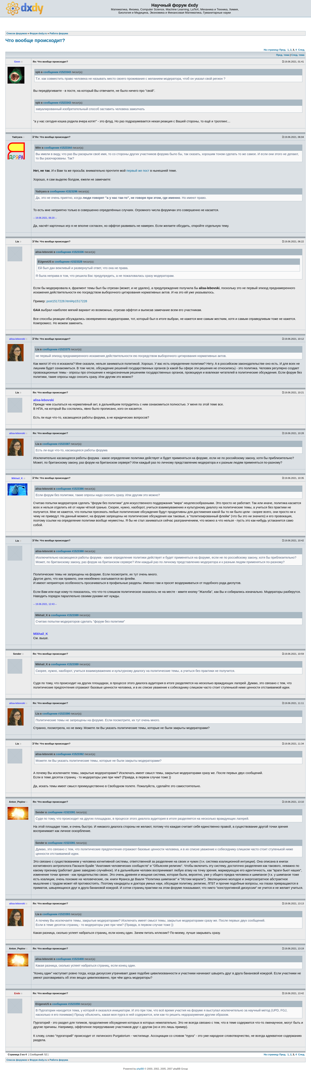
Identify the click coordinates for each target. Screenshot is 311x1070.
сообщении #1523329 (68, 261)
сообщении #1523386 (70, 488)
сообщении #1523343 (57, 72)
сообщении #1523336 (70, 252)
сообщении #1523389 (65, 615)
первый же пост (137, 170)
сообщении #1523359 (66, 1004)
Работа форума (59, 1060)
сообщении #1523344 (58, 147)
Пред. (282, 49)
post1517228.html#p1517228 (66, 301)
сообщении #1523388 (70, 551)
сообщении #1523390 (56, 713)
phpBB (140, 1068)
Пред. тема (282, 55)
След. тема (297, 55)
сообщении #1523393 (56, 914)
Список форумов (16, 1060)
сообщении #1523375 (56, 349)
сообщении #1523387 (56, 443)
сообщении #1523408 (70, 959)
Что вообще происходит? (35, 40)
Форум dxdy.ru (38, 1060)
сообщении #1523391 (61, 812)
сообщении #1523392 (70, 754)
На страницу (271, 49)
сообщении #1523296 (64, 191)
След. (301, 49)
